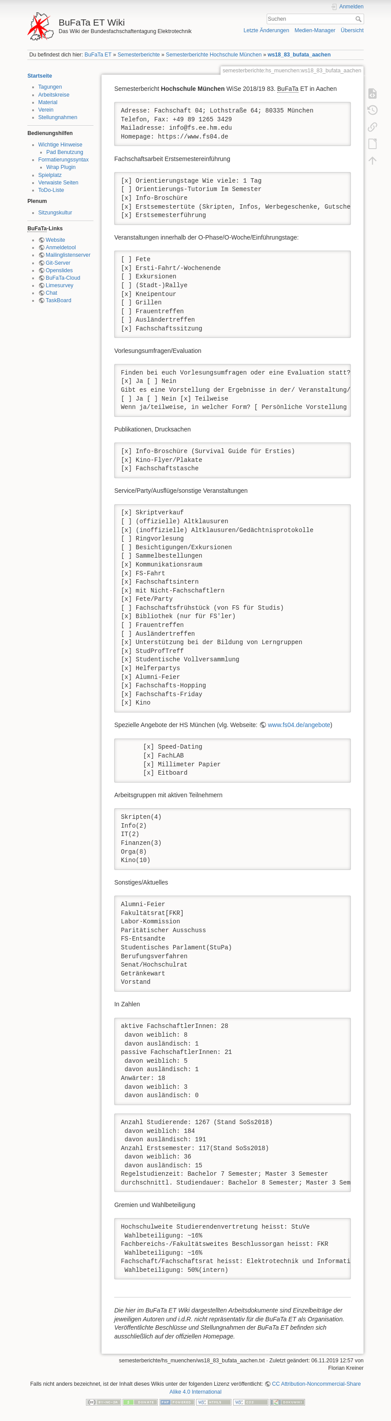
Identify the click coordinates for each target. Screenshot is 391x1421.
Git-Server (58, 263)
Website (55, 240)
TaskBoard (58, 300)
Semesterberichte (139, 55)
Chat (51, 293)
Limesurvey (60, 285)
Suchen (359, 19)
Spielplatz (50, 175)
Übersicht (352, 30)
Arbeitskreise (54, 95)
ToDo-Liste (51, 190)
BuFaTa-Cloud (63, 278)
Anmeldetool (61, 247)
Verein (46, 110)
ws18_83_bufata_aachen (299, 55)
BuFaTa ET (98, 55)
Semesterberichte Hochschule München (213, 55)
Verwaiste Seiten (58, 183)
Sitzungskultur (55, 213)
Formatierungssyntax (63, 160)
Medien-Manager (314, 30)
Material (48, 102)
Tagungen (50, 87)
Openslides (59, 270)
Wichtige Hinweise (60, 145)
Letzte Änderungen (266, 30)
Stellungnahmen (58, 117)
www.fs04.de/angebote (299, 724)
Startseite (39, 76)
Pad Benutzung (64, 152)
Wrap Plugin (61, 167)
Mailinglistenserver (68, 255)
